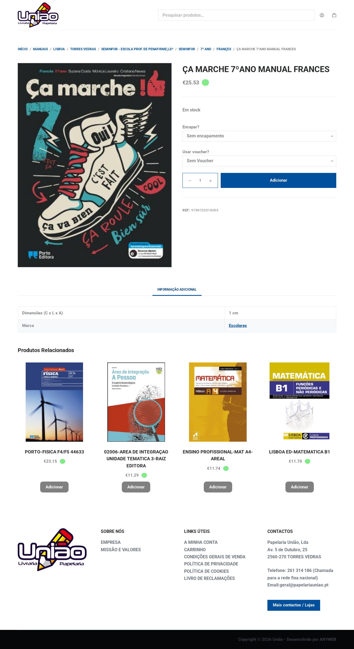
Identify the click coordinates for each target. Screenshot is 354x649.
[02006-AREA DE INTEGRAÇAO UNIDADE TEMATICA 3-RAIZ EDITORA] (136, 402)
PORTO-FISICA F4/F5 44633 (54, 452)
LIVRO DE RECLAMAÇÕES (209, 578)
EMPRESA (111, 542)
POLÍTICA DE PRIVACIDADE (211, 564)
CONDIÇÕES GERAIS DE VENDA (215, 556)
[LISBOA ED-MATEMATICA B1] (299, 402)
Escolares (238, 325)
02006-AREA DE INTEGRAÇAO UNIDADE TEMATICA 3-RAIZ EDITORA (136, 458)
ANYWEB (328, 639)
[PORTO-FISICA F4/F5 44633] (54, 402)
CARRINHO (195, 549)
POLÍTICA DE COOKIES (206, 571)
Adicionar (278, 180)
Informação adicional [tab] (177, 289)
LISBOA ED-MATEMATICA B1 (299, 452)
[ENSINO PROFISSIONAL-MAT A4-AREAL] (218, 402)
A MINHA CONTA (201, 542)
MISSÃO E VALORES (121, 549)
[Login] (322, 15)
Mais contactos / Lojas (294, 605)
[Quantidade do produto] (200, 180)
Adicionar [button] (54, 487)
